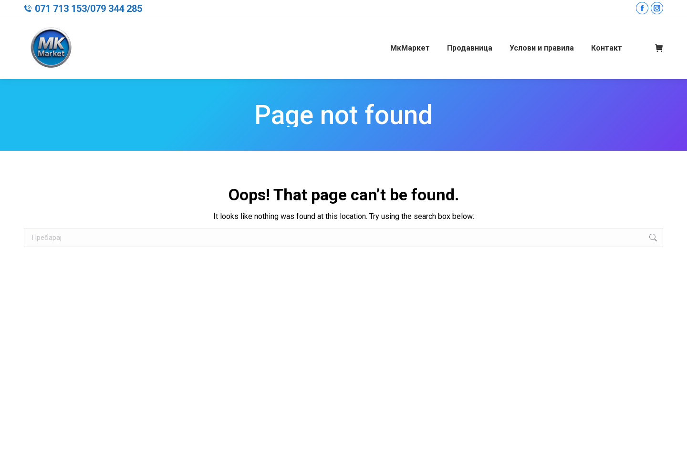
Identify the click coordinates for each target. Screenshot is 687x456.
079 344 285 (116, 8)
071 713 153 (61, 8)
